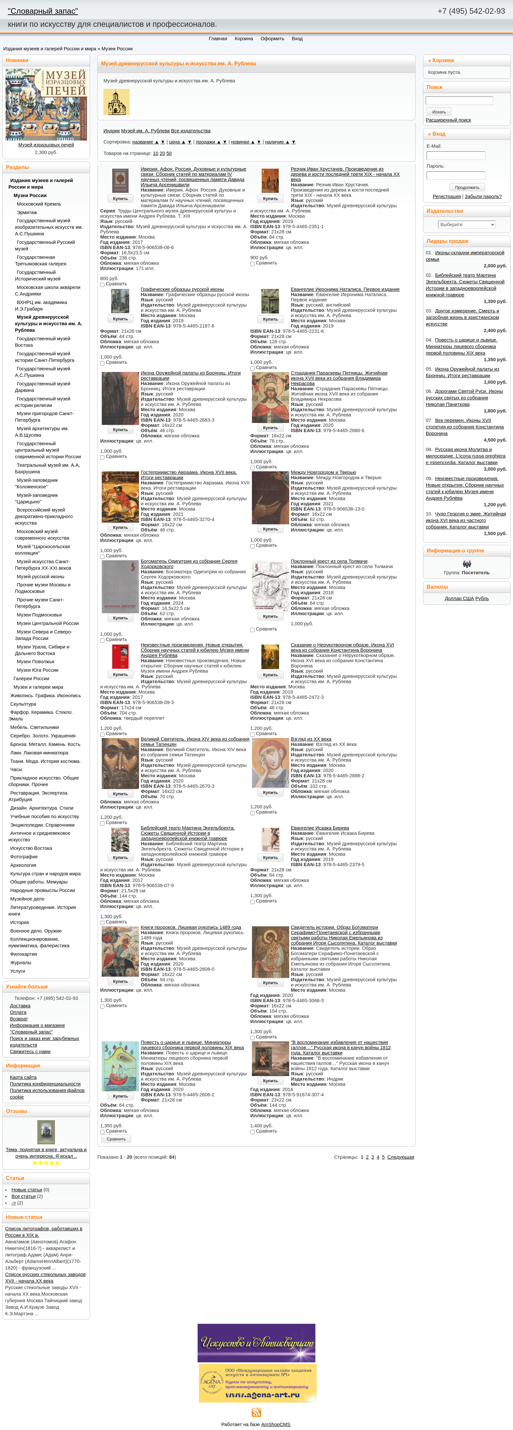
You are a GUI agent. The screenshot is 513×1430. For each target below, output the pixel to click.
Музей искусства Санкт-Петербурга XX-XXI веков (43, 565)
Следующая (400, 1157)
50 (168, 153)
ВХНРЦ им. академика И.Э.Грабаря (41, 305)
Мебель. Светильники (34, 727)
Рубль (482, 598)
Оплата (18, 1012)
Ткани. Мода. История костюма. (45, 761)
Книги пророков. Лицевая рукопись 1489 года (191, 927)
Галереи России (31, 678)
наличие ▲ (277, 141)
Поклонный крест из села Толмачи (329, 561)
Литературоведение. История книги (42, 911)
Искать (439, 111)
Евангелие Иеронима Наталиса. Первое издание (345, 289)
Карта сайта (23, 1077)
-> (13, 1202)
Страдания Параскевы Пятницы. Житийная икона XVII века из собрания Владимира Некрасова (339, 378)
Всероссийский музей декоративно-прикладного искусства (44, 516)
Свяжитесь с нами (30, 1051)
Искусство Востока (31, 848)
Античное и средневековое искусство (40, 836)
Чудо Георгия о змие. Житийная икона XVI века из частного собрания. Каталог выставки (466, 520)
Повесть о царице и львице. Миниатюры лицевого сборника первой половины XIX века (192, 1045)
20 (162, 153)
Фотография (24, 856)
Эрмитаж (27, 212)
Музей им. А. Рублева (145, 130)
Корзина (443, 60)
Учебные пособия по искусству (44, 816)
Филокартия (23, 954)
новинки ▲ (243, 141)
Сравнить (116, 1138)
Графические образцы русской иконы (182, 289)
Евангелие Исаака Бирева (320, 828)
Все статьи (23, 1196)
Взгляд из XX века (311, 739)
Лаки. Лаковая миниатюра (39, 752)
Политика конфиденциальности (45, 1083)
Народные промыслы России (42, 890)
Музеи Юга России (38, 670)
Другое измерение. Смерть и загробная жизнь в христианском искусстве (462, 317)
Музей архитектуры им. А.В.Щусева (42, 432)
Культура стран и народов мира (45, 873)
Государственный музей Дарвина (42, 387)
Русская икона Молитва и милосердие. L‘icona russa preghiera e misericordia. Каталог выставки (465, 456)
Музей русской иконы (40, 576)
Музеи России (117, 48)
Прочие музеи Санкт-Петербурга (39, 603)
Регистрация (447, 196)
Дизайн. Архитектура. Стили (42, 808)
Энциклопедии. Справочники (42, 825)
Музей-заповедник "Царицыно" (36, 498)
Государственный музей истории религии (42, 402)
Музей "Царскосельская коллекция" (42, 550)
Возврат (19, 1018)
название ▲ (146, 141)
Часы (16, 769)
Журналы (20, 962)
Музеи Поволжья (36, 661)
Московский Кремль (39, 204)
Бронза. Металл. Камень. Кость (45, 744)
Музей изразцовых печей (46, 144)
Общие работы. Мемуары (39, 881)
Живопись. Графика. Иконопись (45, 695)
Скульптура (23, 704)
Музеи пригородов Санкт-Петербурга (44, 417)
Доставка (20, 1005)
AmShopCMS (276, 1424)
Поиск (434, 87)
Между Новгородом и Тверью (323, 472)
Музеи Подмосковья (39, 614)
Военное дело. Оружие (36, 931)
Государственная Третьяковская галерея (40, 260)
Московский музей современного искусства (42, 535)
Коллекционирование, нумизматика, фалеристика (39, 942)
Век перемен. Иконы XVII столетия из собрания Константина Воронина (465, 427)
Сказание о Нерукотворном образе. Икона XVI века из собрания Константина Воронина (342, 647)
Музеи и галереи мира (38, 687)
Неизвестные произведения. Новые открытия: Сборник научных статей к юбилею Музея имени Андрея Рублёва (195, 650)
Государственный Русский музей (45, 245)
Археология (23, 865)
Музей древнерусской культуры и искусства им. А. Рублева (48, 323)
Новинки (17, 60)
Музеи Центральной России (48, 623)
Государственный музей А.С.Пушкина (42, 372)
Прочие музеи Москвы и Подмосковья (43, 588)
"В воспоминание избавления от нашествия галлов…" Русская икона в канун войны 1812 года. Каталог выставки (341, 1047)
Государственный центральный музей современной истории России (48, 450)
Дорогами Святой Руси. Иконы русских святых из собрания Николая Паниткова (464, 398)
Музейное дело (27, 898)
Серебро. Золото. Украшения (43, 735)
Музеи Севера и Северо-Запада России (43, 635)
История (19, 922)
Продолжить (467, 187)
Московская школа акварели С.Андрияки (47, 290)
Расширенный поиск (448, 120)
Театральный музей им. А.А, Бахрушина (47, 468)
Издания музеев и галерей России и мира (49, 48)
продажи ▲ (208, 141)
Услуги (17, 971)
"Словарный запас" (43, 11)
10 (155, 153)
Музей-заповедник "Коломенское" (36, 483)
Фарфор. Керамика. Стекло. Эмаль (41, 715)
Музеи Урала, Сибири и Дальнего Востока (42, 650)
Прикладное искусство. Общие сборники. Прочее (44, 781)
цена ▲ (177, 141)
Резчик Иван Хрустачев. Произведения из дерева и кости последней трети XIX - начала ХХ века (345, 174)
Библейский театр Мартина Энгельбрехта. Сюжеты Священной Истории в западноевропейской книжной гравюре (188, 833)
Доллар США (459, 598)
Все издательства (191, 130)
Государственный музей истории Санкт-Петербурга (45, 357)
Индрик (111, 130)
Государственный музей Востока (42, 342)
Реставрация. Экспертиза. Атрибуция (39, 796)
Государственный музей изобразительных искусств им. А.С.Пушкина (49, 227)
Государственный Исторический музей (38, 275)
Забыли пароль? (483, 196)
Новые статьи (26, 1189)
